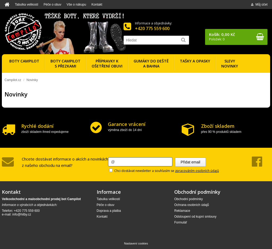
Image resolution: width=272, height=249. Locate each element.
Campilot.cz (13, 80)
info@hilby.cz (21, 214)
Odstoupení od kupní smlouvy (195, 216)
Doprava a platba (109, 211)
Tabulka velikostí (26, 4)
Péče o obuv (52, 4)
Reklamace (182, 211)
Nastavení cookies (136, 243)
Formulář (180, 222)
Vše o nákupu (76, 4)
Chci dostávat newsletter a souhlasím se (164, 170)
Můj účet (259, 4)
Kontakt (96, 4)
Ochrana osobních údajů (191, 205)
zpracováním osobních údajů (197, 170)
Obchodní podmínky (188, 199)
